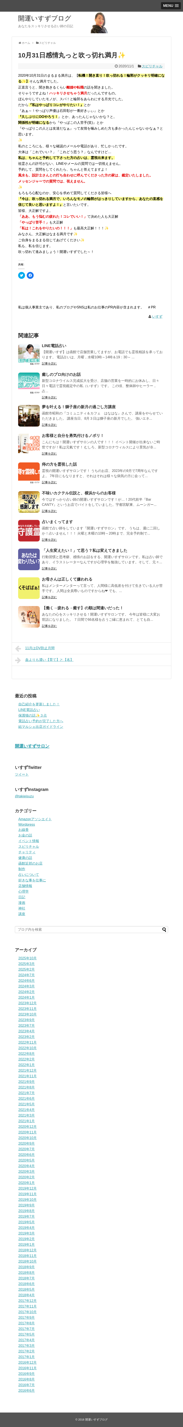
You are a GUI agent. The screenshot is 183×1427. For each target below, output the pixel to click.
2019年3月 (26, 1233)
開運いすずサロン (32, 746)
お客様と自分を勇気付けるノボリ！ (73, 435)
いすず (157, 316)
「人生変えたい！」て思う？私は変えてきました (84, 550)
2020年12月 (27, 1127)
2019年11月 (27, 1194)
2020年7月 (26, 1149)
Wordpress (26, 824)
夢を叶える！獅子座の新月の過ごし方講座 (79, 407)
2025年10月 (27, 958)
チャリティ (27, 852)
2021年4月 (26, 1110)
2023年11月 (27, 1009)
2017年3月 (26, 1346)
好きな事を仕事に (32, 880)
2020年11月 (27, 1132)
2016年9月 (26, 1374)
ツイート (22, 774)
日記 (21, 897)
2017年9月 (26, 1317)
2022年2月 (26, 1059)
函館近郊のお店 (30, 863)
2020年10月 (27, 1138)
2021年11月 (27, 1076)
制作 (21, 869)
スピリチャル (152, 66)
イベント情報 (28, 841)
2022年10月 (27, 1048)
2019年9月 (26, 1205)
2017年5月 (26, 1334)
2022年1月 (26, 1065)
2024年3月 (26, 986)
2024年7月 (26, 975)
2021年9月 (26, 1082)
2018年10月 (27, 1261)
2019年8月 (26, 1211)
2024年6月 (26, 981)
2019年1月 (26, 1244)
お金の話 (25, 835)
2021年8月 (26, 1087)
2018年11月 (27, 1256)
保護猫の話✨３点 (32, 715)
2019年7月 (26, 1216)
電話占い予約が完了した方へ (40, 721)
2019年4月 (26, 1228)
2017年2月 (26, 1351)
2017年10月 (27, 1312)
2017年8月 (26, 1323)
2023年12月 (27, 1003)
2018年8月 (26, 1273)
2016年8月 (26, 1379)
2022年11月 (27, 1042)
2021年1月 (26, 1121)
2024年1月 (26, 997)
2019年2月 (26, 1239)
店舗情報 (25, 886)
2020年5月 (26, 1160)
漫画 (21, 903)
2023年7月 (26, 1025)
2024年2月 (26, 992)
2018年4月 (26, 1295)
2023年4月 (26, 1031)
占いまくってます (57, 522)
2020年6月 (26, 1155)
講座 (21, 914)
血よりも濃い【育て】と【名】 (44, 660)
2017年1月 (26, 1357)
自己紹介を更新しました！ (39, 704)
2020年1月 (26, 1183)
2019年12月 (27, 1188)
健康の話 (25, 858)
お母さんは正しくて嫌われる (67, 579)
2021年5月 (26, 1104)
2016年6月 (26, 1390)
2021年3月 (26, 1115)
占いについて (28, 874)
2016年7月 (26, 1385)
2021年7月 (26, 1093)
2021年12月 (27, 1070)
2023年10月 (27, 1014)
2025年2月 (26, 969)
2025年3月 (26, 964)
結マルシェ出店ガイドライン (40, 727)
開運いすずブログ (44, 18)
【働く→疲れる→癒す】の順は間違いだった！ (82, 608)
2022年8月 (26, 1054)
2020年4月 (26, 1166)
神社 (21, 908)
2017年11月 (27, 1306)
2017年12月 (27, 1301)
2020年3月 (26, 1171)
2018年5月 (26, 1289)
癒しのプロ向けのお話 (61, 374)
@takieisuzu (24, 796)
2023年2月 (26, 1037)
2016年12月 (27, 1362)
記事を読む (49, 363)
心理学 (23, 891)
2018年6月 (26, 1284)
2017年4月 (26, 1340)
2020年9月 (26, 1143)
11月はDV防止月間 (35, 648)
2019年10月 (27, 1200)
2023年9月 (26, 1020)
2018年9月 (26, 1267)
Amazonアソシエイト (35, 819)
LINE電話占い (54, 346)
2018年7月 (26, 1278)
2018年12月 (27, 1250)
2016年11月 (27, 1368)
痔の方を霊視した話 (59, 464)
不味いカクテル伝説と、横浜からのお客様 (79, 493)
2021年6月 (26, 1098)
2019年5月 (26, 1222)
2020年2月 (26, 1177)
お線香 (23, 830)
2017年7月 (26, 1329)
